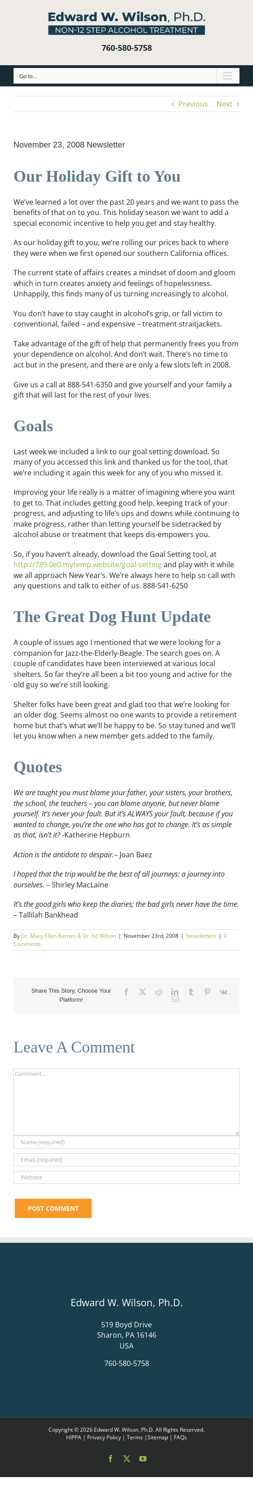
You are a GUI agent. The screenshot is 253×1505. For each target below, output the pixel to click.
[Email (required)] (126, 1159)
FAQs (180, 1437)
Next (224, 104)
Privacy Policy (104, 1437)
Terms (135, 1437)
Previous (193, 104)
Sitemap (157, 1437)
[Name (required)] (126, 1142)
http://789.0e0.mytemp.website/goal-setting (87, 564)
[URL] (126, 1177)
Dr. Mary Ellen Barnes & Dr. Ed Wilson (68, 936)
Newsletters (201, 936)
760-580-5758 (127, 47)
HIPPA (73, 1437)
